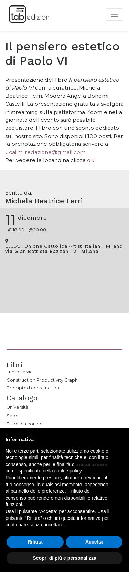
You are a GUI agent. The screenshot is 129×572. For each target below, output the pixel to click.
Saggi (13, 415)
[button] (120, 439)
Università (18, 407)
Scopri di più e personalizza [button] (64, 558)
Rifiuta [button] (35, 542)
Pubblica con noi (25, 424)
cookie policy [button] (68, 471)
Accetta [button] (94, 542)
